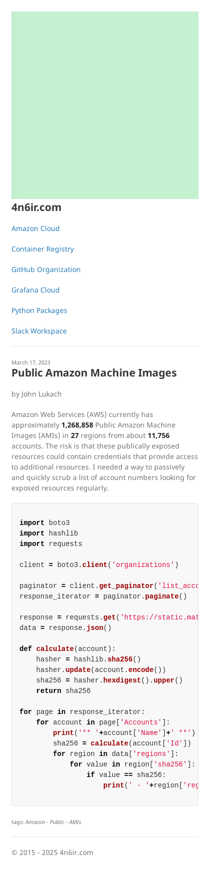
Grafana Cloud (35, 289)
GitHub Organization (46, 269)
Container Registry (42, 249)
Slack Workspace (39, 331)
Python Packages (39, 310)
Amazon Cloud (35, 228)
